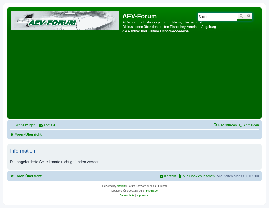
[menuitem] (47, 125)
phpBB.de (152, 190)
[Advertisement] (134, 78)
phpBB (121, 186)
